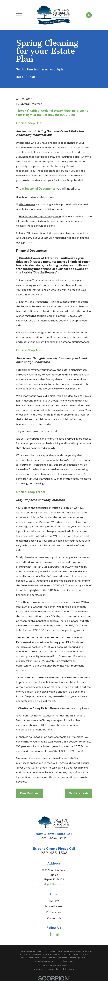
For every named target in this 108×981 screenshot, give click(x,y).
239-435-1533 (54, 853)
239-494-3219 (54, 838)
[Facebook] (50, 934)
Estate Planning (54, 906)
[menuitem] (37, 969)
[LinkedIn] (57, 934)
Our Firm (54, 900)
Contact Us (54, 918)
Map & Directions (54, 884)
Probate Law (54, 912)
